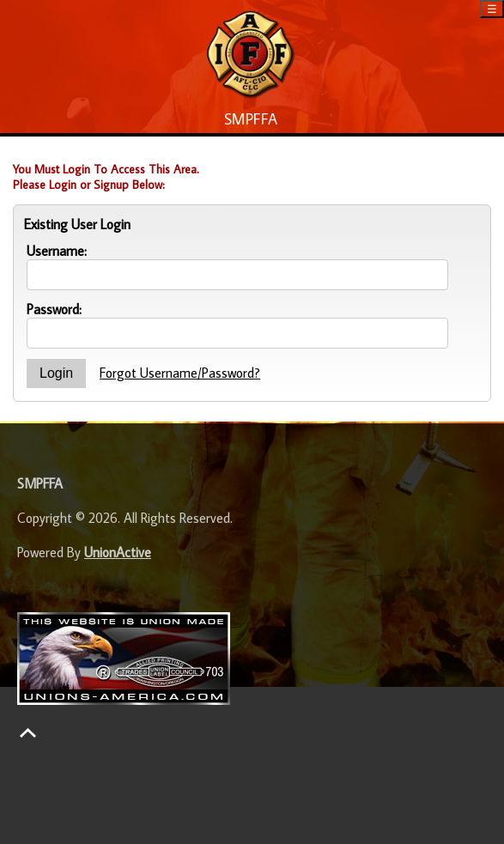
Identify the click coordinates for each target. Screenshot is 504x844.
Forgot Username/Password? (180, 372)
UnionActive (117, 552)
